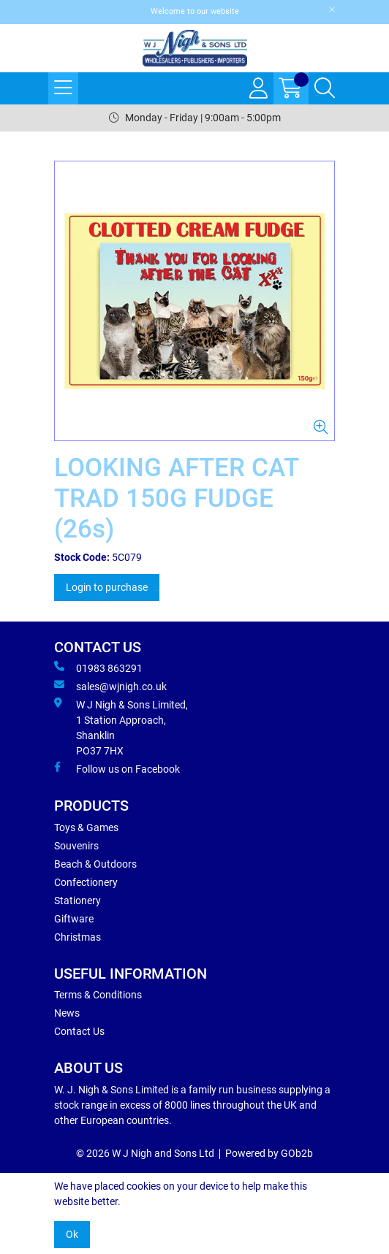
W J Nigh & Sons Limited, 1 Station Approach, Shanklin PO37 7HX (121, 727)
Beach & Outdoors (95, 864)
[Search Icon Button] (325, 88)
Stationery (77, 900)
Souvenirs (76, 846)
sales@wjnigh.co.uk (110, 685)
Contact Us (79, 1031)
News (67, 1013)
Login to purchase (107, 587)
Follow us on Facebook (117, 768)
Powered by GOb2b (269, 1153)
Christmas (77, 937)
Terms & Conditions (98, 995)
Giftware (74, 919)
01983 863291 (98, 667)
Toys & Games (86, 827)
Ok (72, 1234)
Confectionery (86, 882)
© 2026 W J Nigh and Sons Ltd (145, 1153)
